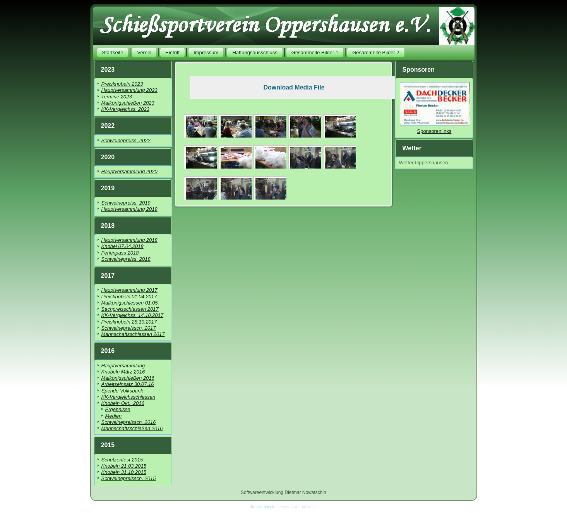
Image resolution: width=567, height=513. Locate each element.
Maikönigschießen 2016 (127, 378)
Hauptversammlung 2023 (129, 90)
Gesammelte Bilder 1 (314, 52)
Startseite (112, 52)
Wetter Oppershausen (423, 162)
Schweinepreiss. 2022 (126, 140)
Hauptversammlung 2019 (129, 209)
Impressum (206, 52)
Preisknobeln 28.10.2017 (129, 322)
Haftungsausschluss (254, 52)
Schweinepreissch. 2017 (128, 328)
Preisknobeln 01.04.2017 (129, 297)
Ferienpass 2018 (120, 253)
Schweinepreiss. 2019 (126, 203)
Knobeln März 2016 (123, 372)
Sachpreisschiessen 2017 (130, 309)
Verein (144, 52)
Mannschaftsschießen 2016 (132, 428)
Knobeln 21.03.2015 (123, 466)
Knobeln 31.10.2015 (123, 472)
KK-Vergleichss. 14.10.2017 (132, 315)
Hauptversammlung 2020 (129, 171)
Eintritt (172, 52)
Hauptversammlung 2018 (129, 240)
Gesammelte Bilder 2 (375, 52)
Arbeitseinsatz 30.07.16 (127, 384)
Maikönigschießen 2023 (127, 103)
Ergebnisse (117, 409)
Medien (113, 416)
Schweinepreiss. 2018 (126, 259)
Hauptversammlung (123, 365)
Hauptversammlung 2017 (129, 290)
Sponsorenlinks (434, 131)
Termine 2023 (116, 97)
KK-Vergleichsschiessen (128, 397)
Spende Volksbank (122, 391)
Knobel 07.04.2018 (122, 246)
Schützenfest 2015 (122, 460)
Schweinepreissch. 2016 (128, 422)
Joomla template (264, 507)
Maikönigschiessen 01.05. (130, 303)
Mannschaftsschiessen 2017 (133, 334)
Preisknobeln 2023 (122, 84)
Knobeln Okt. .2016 (122, 403)
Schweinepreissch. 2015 (128, 478)
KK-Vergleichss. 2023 (125, 109)
